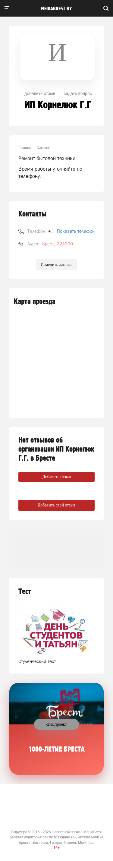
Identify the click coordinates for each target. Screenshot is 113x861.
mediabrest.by (56, 9)
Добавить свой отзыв (56, 505)
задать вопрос (78, 93)
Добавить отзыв (56, 477)
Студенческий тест (37, 661)
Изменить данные (56, 264)
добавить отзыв (39, 93)
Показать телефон (76, 231)
